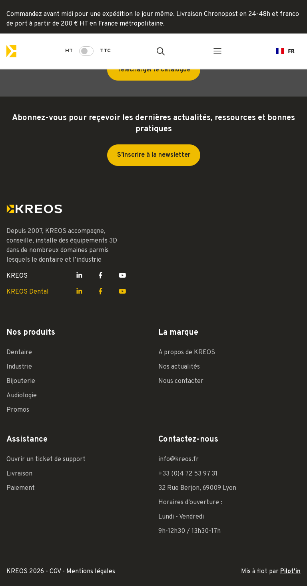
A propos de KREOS (186, 353)
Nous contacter (180, 381)
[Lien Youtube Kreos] (122, 276)
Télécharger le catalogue (153, 70)
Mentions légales (90, 572)
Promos (17, 410)
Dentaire (19, 353)
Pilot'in (290, 572)
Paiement (20, 488)
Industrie (19, 367)
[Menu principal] (217, 51)
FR (285, 51)
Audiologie (21, 396)
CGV (56, 572)
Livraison (19, 474)
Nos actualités (179, 367)
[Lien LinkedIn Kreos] (79, 276)
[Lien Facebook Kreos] (100, 276)
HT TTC (88, 51)
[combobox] (285, 51)
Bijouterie (20, 381)
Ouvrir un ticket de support (46, 460)
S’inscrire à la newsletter (153, 155)
